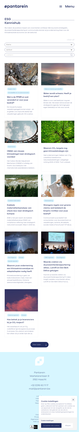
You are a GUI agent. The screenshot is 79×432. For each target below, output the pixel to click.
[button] (66, 6)
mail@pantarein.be (39, 388)
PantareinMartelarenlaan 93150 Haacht (39, 376)
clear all (70, 39)
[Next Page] (39, 344)
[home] (16, 6)
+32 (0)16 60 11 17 (39, 385)
